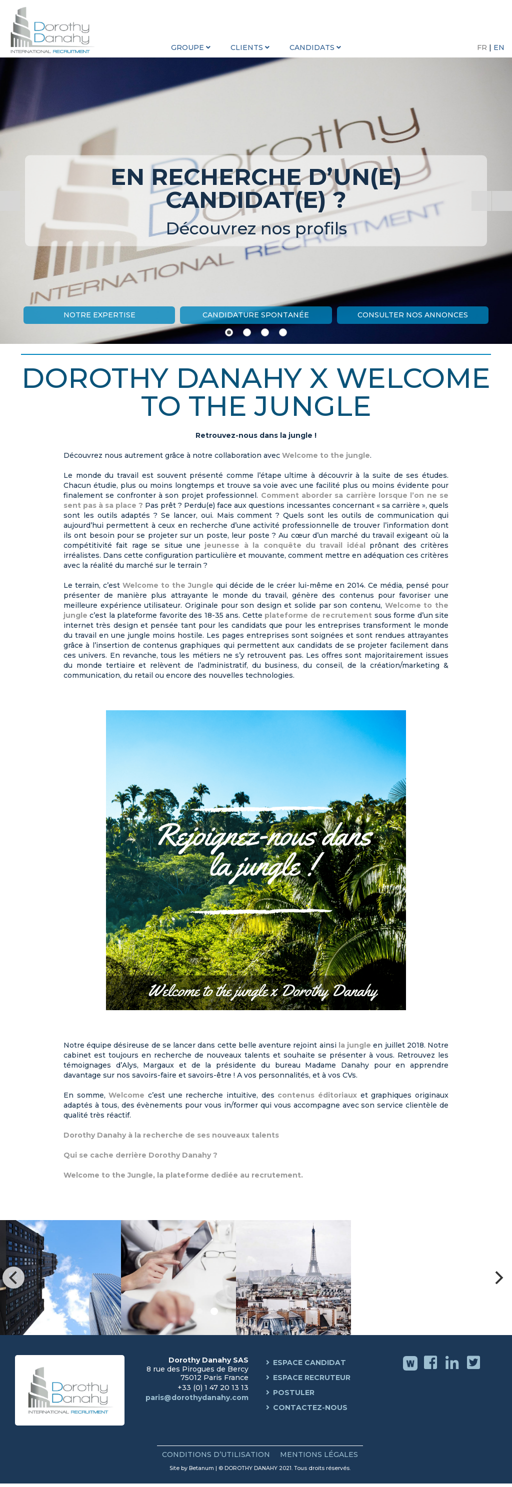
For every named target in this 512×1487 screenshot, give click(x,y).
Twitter (474, 1370)
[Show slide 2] (247, 332)
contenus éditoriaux (317, 1095)
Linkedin (453, 1370)
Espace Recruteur (311, 1377)
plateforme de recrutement (318, 615)
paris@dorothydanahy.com (197, 1397)
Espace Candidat (309, 1362)
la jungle (354, 1045)
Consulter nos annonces (413, 314)
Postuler (293, 1392)
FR (483, 47)
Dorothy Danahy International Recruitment (55, 30)
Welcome (126, 1095)
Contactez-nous (310, 1407)
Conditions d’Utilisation (216, 1454)
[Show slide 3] (265, 332)
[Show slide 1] (229, 332)
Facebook (432, 1370)
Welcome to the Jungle (168, 585)
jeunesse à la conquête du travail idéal (283, 545)
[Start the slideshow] (482, 201)
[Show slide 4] (283, 332)
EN (499, 47)
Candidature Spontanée (255, 314)
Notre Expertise (100, 314)
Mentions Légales (319, 1454)
